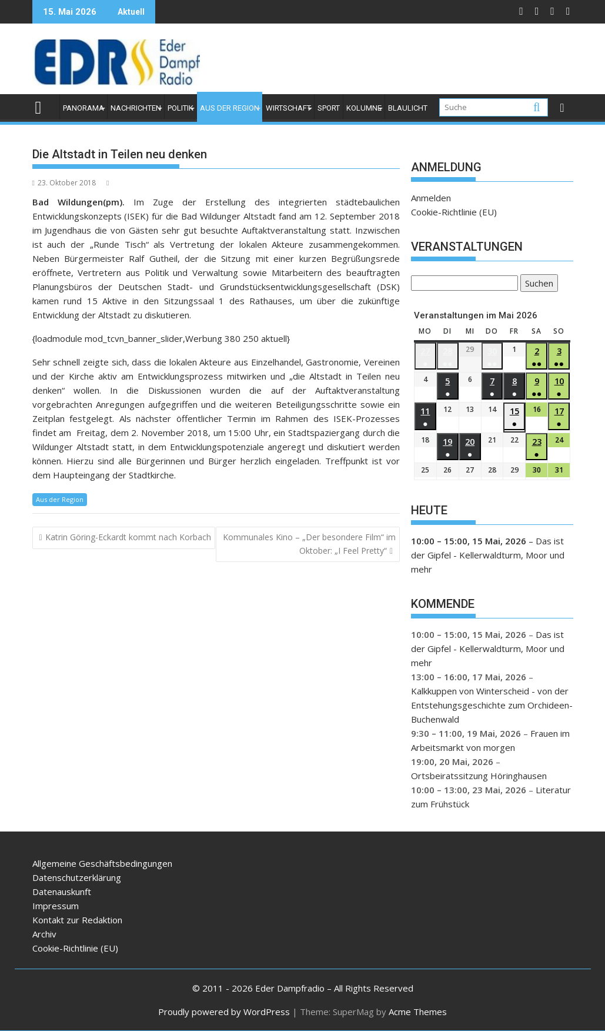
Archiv (44, 934)
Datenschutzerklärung (76, 877)
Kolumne (364, 108)
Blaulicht (407, 108)
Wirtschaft (288, 108)
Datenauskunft (61, 891)
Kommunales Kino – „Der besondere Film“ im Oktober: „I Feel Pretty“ (309, 543)
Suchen (536, 284)
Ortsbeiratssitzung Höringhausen (479, 775)
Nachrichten (136, 108)
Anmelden (431, 198)
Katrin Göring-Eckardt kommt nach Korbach (128, 537)
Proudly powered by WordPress (224, 1011)
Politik (180, 108)
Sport (328, 108)
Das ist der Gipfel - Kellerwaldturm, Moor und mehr (487, 555)
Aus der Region (229, 108)
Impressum (55, 906)
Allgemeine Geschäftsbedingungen (102, 863)
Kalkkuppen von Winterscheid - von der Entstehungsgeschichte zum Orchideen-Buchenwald (492, 705)
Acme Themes (418, 1011)
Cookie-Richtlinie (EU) (454, 212)
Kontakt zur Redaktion (77, 920)
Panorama (83, 108)
